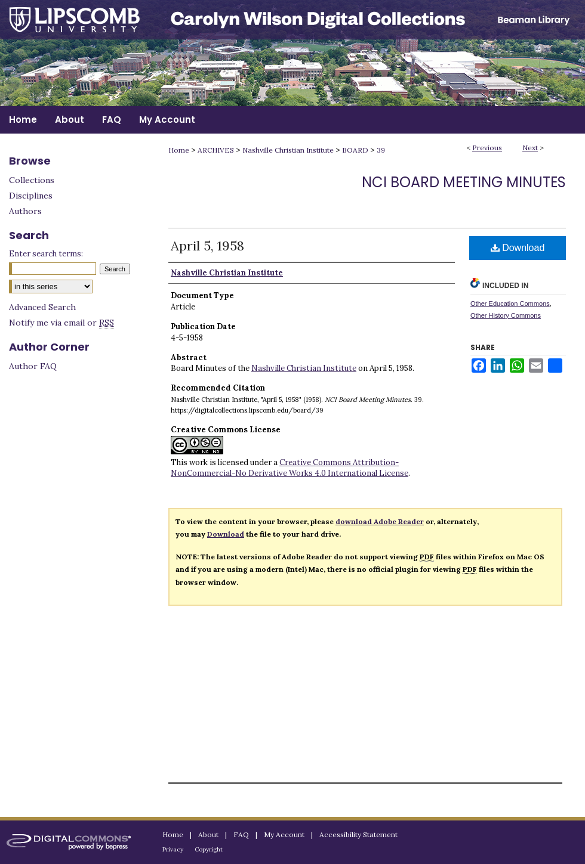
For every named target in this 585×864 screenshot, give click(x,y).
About (208, 834)
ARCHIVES (216, 149)
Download (518, 248)
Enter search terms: (46, 254)
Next (530, 147)
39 (381, 149)
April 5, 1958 (207, 245)
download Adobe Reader (379, 521)
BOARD (355, 149)
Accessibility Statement (358, 834)
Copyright (209, 849)
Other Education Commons (510, 303)
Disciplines (31, 195)
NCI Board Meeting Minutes (464, 182)
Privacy (172, 849)
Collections (31, 180)
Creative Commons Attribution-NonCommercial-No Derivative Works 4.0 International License (289, 467)
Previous (487, 147)
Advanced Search (42, 307)
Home (178, 149)
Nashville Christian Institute (288, 149)
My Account (284, 834)
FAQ (241, 834)
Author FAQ (33, 366)
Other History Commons (505, 315)
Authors (25, 211)
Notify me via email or (61, 322)
